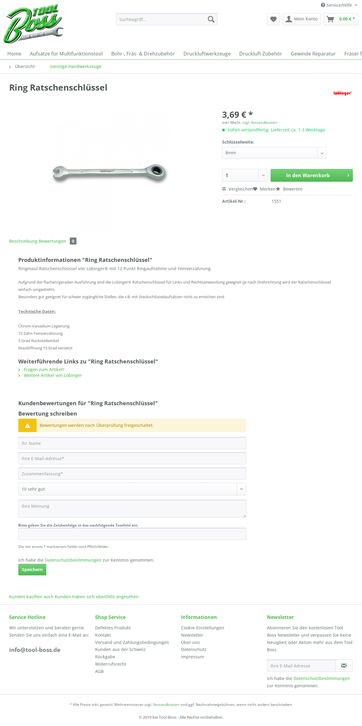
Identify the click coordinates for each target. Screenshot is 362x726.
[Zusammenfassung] (132, 473)
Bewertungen (57, 241)
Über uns (190, 642)
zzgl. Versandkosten (259, 122)
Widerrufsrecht (110, 664)
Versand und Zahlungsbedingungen (132, 642)
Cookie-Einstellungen (202, 628)
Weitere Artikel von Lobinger (50, 375)
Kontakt (103, 635)
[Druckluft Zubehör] (260, 53)
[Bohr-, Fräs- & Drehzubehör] (143, 53)
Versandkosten (166, 704)
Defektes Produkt (113, 628)
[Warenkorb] (341, 19)
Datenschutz (194, 649)
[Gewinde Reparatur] (313, 53)
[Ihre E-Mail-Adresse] (132, 458)
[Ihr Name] (132, 443)
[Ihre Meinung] (132, 509)
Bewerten (289, 189)
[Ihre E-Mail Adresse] (301, 666)
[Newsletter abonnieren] (344, 666)
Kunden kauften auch (31, 596)
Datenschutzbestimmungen (73, 560)
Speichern (32, 569)
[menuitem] (167, 22)
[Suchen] (211, 19)
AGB (99, 671)
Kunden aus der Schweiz (120, 649)
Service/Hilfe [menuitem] (337, 5)
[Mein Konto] (302, 19)
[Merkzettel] (273, 19)
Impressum (192, 657)
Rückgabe (105, 657)
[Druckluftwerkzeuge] (207, 53)
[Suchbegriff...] (167, 19)
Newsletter (192, 635)
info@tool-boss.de (34, 650)
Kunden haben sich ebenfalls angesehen (97, 596)
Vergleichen (237, 189)
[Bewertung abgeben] (132, 489)
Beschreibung (23, 241)
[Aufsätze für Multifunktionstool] (66, 53)
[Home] (14, 53)
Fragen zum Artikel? (41, 369)
